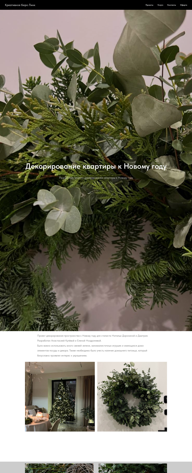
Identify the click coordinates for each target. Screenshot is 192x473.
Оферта (183, 5)
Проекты (149, 5)
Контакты (171, 5)
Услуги (160, 5)
